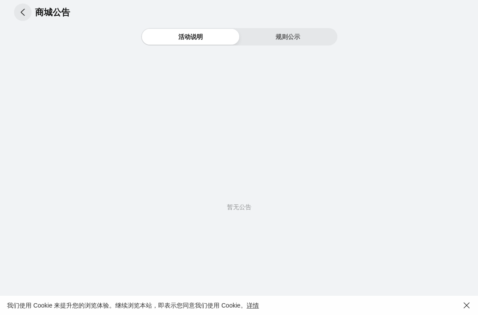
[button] (23, 12)
